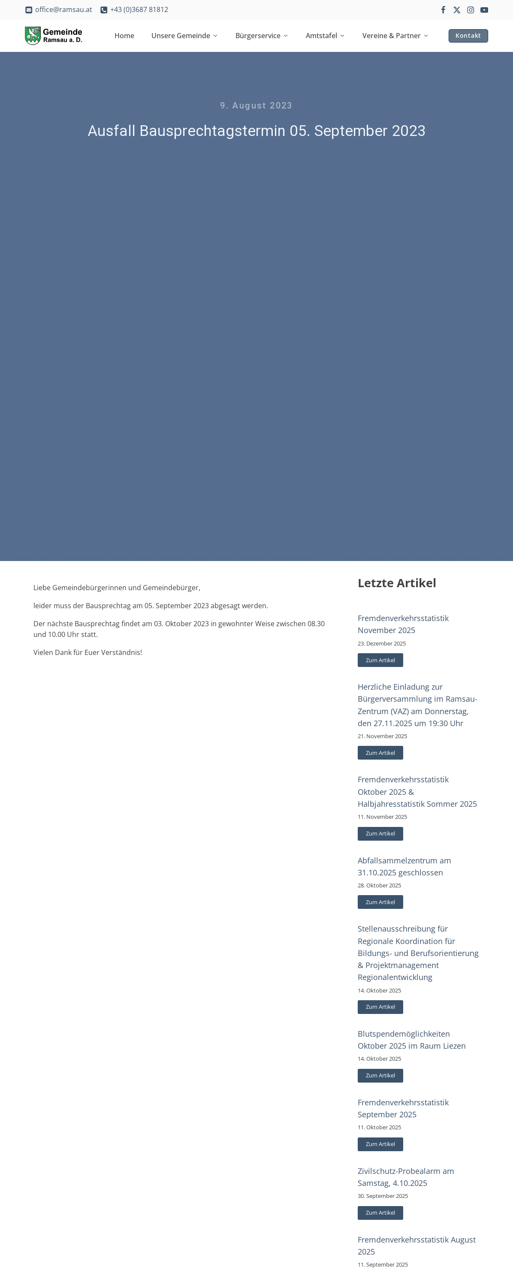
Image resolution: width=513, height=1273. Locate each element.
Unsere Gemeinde (184, 35)
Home (124, 35)
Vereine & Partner (395, 35)
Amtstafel (325, 35)
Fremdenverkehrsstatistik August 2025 (417, 1245)
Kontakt (468, 35)
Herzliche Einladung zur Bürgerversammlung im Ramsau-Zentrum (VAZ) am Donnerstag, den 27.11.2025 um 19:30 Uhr (417, 705)
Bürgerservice (262, 35)
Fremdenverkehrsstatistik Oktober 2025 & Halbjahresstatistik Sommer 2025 (417, 791)
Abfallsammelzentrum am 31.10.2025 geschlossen (404, 866)
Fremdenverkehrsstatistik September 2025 (403, 1108)
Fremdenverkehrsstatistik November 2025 (403, 624)
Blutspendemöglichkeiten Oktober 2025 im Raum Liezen (412, 1040)
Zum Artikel (380, 660)
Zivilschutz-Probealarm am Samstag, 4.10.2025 (406, 1177)
